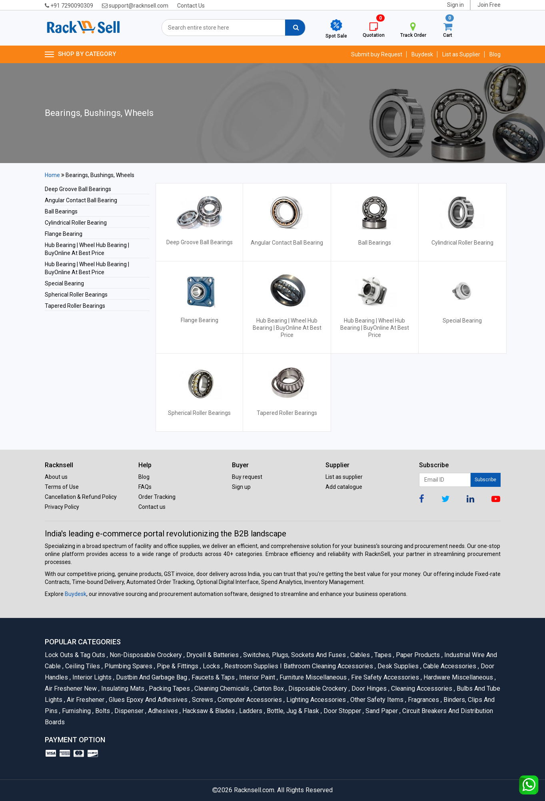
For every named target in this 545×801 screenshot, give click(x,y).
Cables (359, 655)
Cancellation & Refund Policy (81, 497)
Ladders (250, 711)
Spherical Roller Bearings (76, 294)
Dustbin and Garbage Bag (151, 677)
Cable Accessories (449, 666)
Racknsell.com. (254, 790)
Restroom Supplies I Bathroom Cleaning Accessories (298, 666)
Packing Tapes (169, 688)
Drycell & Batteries (212, 655)
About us (56, 477)
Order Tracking (157, 497)
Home (52, 175)
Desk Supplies (397, 666)
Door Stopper (342, 711)
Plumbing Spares (128, 666)
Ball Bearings (61, 211)
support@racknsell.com (135, 5)
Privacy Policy (62, 507)
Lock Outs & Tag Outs (76, 655)
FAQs (145, 487)
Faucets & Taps (212, 677)
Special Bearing (64, 283)
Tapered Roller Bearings (75, 306)
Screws (202, 699)
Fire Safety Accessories (384, 677)
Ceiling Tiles (82, 666)
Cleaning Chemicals (221, 688)
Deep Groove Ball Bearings (78, 189)
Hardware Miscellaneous (458, 677)
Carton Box (268, 688)
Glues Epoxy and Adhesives (147, 699)
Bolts (102, 711)
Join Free (489, 5)
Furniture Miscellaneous (312, 677)
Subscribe (485, 479)
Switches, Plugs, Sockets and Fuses (293, 655)
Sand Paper (381, 711)
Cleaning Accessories (421, 688)
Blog (495, 54)
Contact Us (191, 5)
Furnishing (75, 711)
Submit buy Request (376, 54)
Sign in (455, 5)
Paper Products (417, 655)
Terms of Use (62, 487)
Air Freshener (85, 699)
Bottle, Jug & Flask (292, 711)
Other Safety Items (376, 699)
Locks (211, 666)
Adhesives (162, 711)
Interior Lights (91, 677)
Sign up (241, 487)
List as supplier (344, 477)
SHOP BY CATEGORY (80, 54)
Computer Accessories (249, 699)
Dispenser (128, 711)
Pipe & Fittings (177, 666)
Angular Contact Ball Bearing (81, 200)
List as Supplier (461, 54)
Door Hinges (368, 688)
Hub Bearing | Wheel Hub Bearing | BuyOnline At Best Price (287, 327)
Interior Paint (256, 677)
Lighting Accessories (315, 699)
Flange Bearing (63, 234)
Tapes (382, 655)
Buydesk (422, 54)
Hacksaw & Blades (208, 711)
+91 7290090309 (69, 5)
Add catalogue (343, 487)
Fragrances (423, 699)
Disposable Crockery (317, 688)
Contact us (152, 507)
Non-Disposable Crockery (145, 655)
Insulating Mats (122, 688)
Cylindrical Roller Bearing (76, 222)
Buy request (247, 477)
